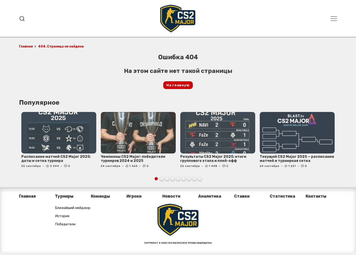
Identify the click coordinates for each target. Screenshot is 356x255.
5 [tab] (178, 178)
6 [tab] (183, 178)
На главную (178, 85)
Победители (65, 224)
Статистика (283, 196)
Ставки (242, 196)
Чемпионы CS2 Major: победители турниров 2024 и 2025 (133, 158)
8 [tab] (194, 178)
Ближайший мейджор (72, 208)
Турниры (64, 196)
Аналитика (210, 196)
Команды (100, 196)
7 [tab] (188, 178)
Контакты (316, 196)
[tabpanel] (59, 142)
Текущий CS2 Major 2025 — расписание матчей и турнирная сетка (297, 158)
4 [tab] (172, 178)
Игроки (134, 196)
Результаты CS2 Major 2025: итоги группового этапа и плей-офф (213, 158)
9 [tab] (199, 178)
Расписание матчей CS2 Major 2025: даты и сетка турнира (56, 158)
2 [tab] (161, 178)
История (62, 216)
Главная (27, 196)
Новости (171, 196)
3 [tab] (167, 178)
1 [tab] (156, 178)
